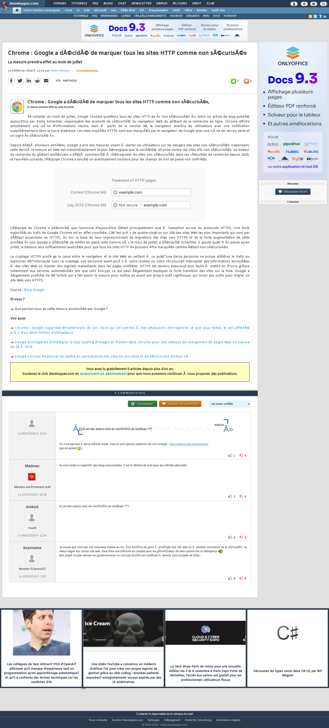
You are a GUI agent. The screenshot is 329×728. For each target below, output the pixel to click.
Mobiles (202, 10)
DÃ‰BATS (192, 16)
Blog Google (34, 293)
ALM (87, 10)
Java (113, 10)
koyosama (32, 556)
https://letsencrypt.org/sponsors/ (189, 452)
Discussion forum (293, 192)
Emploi (162, 3)
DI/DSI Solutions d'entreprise (41, 10)
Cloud (68, 10)
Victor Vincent (59, 73)
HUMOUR (230, 16)
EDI (142, 10)
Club (210, 3)
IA (78, 10)
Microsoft (100, 10)
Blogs (108, 3)
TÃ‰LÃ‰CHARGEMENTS (150, 16)
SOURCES (176, 16)
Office (188, 10)
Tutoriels (79, 3)
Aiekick (32, 515)
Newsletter (141, 3)
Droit (197, 3)
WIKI (206, 16)
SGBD (176, 10)
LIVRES (125, 16)
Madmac (32, 474)
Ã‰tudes (179, 3)
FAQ (95, 3)
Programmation (158, 10)
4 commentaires (87, 74)
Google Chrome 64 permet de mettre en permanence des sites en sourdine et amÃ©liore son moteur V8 (101, 359)
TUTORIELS (81, 16)
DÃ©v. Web (128, 10)
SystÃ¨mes (218, 10)
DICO (216, 16)
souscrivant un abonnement (103, 377)
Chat (122, 3)
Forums (59, 3)
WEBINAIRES (109, 16)
